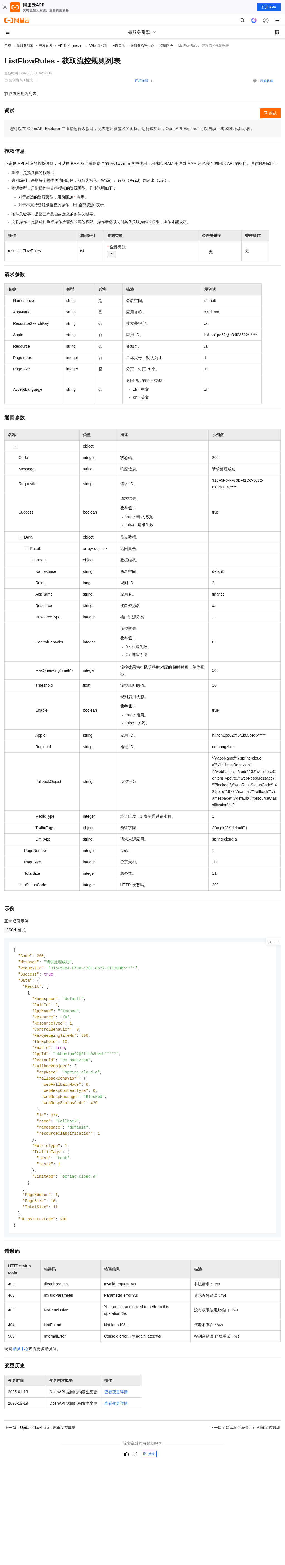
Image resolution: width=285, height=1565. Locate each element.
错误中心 (21, 1361)
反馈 (149, 1467)
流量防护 (166, 46)
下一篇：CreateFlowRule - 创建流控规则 (245, 1440)
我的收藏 (266, 81)
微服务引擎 (25, 46)
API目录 (119, 46)
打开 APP (269, 7)
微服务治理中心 (142, 46)
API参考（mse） (70, 46)
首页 (7, 46)
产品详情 (141, 81)
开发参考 (45, 46)
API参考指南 (98, 46)
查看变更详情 (116, 1404)
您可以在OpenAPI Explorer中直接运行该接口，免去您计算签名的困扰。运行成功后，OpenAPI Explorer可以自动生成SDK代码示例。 (132, 128)
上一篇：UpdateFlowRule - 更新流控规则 (40, 1440)
